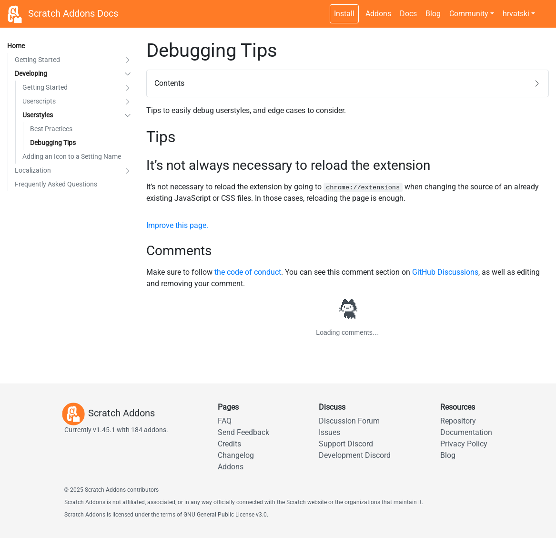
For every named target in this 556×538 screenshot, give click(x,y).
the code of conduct (247, 272)
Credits (229, 443)
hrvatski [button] (516, 13)
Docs (408, 13)
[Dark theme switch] (544, 8)
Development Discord (355, 455)
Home (16, 46)
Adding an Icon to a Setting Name (71, 156)
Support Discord (346, 443)
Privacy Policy (463, 443)
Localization (33, 170)
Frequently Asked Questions (56, 184)
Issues (329, 432)
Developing (31, 73)
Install (344, 13)
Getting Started (37, 59)
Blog (433, 13)
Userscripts (39, 101)
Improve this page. (177, 225)
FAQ (225, 420)
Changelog (236, 455)
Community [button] (468, 13)
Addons (378, 13)
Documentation (466, 432)
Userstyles (37, 115)
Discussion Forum (349, 420)
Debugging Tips (53, 142)
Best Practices (51, 129)
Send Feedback (243, 432)
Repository (458, 420)
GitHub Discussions (445, 272)
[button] (128, 60)
